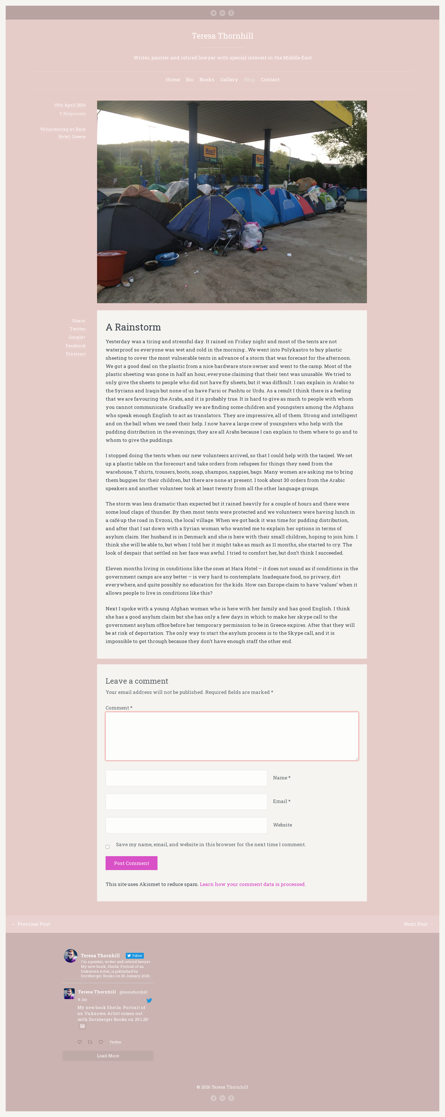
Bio (190, 79)
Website (282, 824)
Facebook (76, 345)
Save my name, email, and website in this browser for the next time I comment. (211, 844)
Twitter (78, 329)
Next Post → (419, 924)
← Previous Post (30, 924)
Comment (119, 707)
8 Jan (82, 999)
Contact (270, 79)
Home (173, 79)
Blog (249, 79)
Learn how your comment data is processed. (253, 884)
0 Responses (73, 113)
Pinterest (76, 354)
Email (282, 801)
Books (207, 79)
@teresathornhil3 (133, 992)
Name (282, 777)
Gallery (229, 79)
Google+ (77, 337)
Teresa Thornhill (222, 36)
